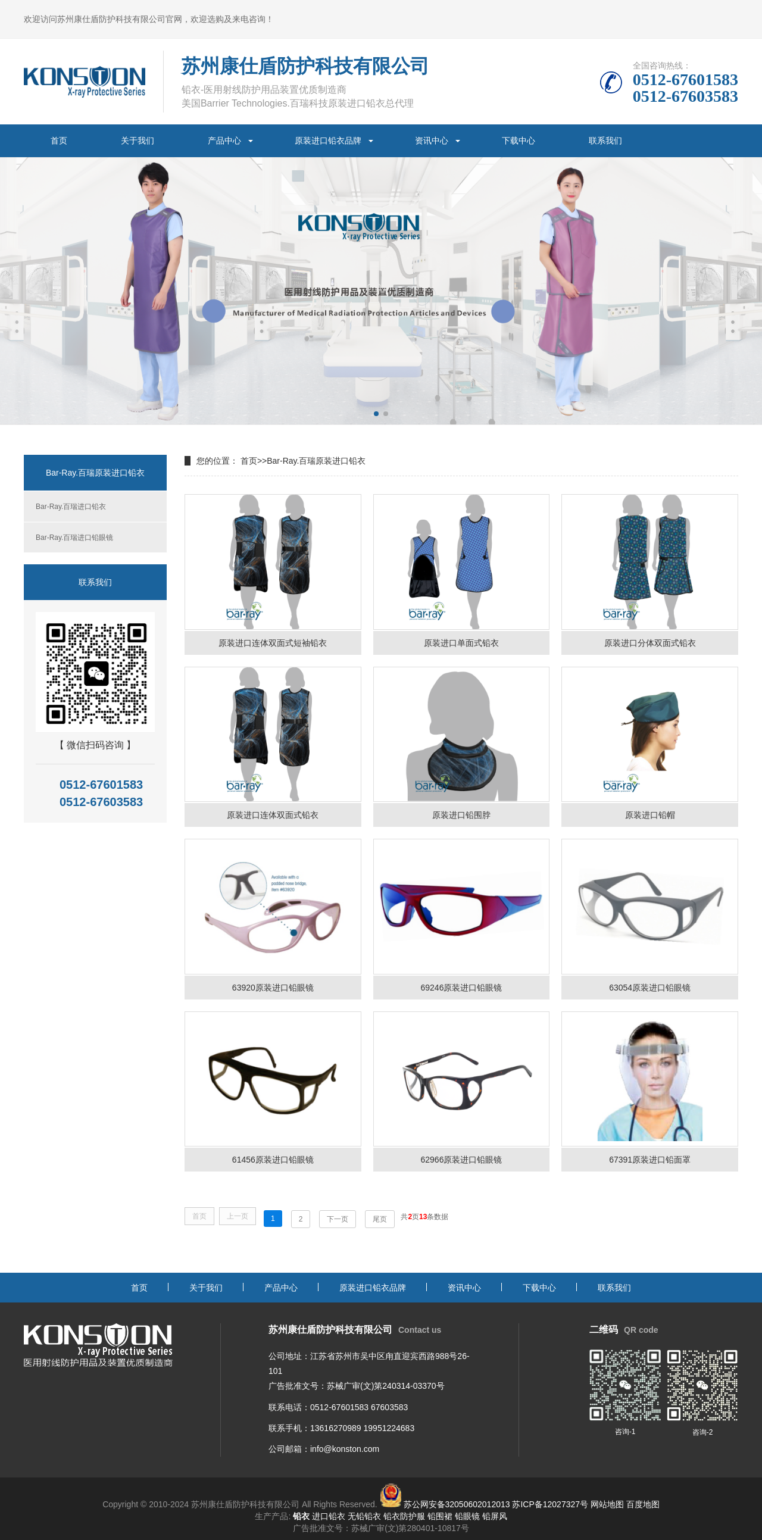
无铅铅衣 (364, 1516)
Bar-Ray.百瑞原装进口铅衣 (316, 461)
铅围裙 (439, 1516)
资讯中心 (431, 140)
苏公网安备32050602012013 (457, 1504)
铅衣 (301, 1516)
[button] (376, 413)
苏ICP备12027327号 (550, 1504)
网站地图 (607, 1504)
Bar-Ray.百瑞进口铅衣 (71, 506)
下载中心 (518, 140)
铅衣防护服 (404, 1516)
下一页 (337, 1219)
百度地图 (643, 1504)
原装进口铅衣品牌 (328, 140)
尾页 (380, 1219)
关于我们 (137, 140)
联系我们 (605, 140)
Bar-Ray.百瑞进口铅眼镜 (74, 537)
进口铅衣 (328, 1516)
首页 (59, 140)
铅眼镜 (467, 1516)
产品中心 (224, 140)
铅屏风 (494, 1516)
